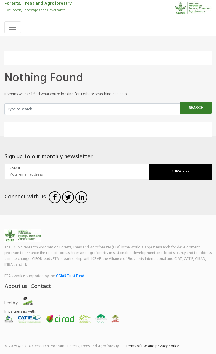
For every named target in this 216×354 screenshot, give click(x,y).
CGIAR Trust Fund (70, 276)
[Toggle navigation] (12, 27)
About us (16, 286)
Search (196, 107)
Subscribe (180, 171)
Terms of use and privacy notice (152, 346)
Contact (40, 286)
